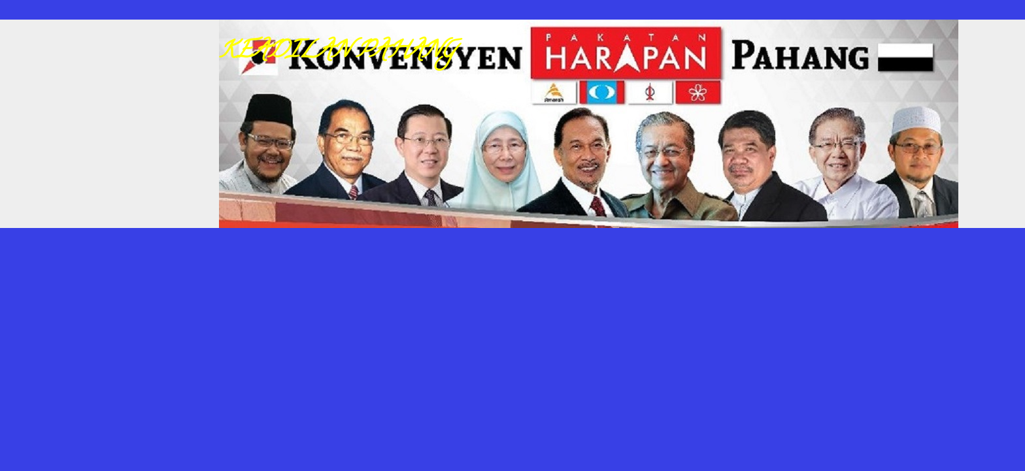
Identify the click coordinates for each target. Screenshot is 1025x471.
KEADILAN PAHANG (337, 52)
